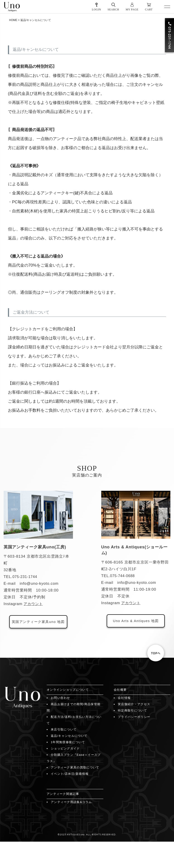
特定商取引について (132, 712)
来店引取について (64, 731)
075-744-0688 (123, 576)
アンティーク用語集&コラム (71, 803)
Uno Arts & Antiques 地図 (135, 621)
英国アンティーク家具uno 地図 (38, 622)
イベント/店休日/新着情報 (70, 775)
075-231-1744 (25, 577)
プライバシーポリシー (134, 718)
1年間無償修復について (68, 743)
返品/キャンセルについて (69, 737)
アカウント (34, 604)
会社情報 (124, 699)
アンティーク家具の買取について (75, 768)
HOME (13, 20)
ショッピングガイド (65, 749)
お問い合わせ (60, 699)
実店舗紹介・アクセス (134, 705)
